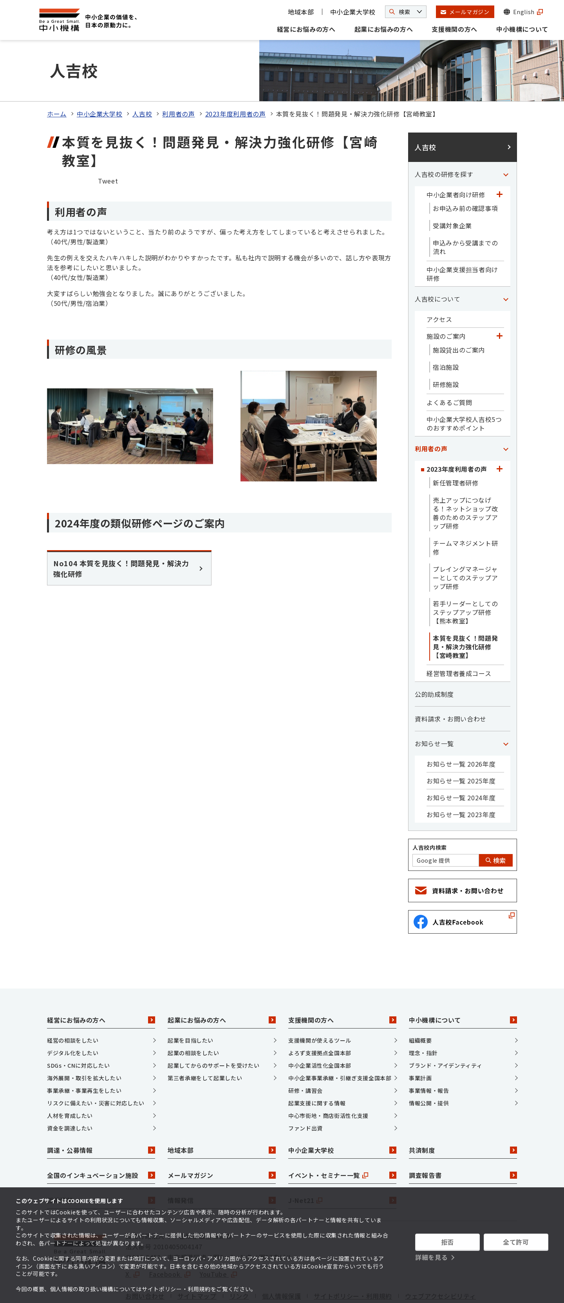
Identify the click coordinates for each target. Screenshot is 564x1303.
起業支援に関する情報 (316, 1064)
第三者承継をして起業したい (205, 1039)
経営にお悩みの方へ (306, 29)
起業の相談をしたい (193, 1014)
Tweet (108, 141)
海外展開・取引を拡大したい (84, 1039)
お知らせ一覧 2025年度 (461, 741)
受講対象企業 (452, 186)
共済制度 (463, 1111)
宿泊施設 (446, 328)
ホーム (57, 74)
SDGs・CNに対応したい (78, 1026)
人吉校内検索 (429, 808)
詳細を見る (431, 1257)
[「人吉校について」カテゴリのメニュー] (505, 259)
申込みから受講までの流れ (465, 208)
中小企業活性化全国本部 (319, 1026)
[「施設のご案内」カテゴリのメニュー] (499, 297)
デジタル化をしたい (73, 1014)
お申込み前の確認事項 (465, 169)
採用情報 (101, 1161)
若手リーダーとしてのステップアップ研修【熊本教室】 (465, 573)
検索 (496, 821)
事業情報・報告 (429, 1051)
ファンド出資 (305, 1089)
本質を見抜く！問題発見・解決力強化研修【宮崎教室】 (465, 607)
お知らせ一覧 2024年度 (461, 758)
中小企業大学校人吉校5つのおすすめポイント (464, 384)
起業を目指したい (190, 1001)
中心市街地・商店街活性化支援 (328, 1076)
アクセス (439, 280)
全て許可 (516, 1242)
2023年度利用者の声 (235, 74)
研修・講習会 (305, 1051)
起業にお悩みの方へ (383, 29)
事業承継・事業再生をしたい (84, 1051)
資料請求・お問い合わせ (450, 679)
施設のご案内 (446, 297)
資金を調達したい (70, 1089)
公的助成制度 (434, 655)
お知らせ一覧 (434, 704)
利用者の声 (178, 74)
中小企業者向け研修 (456, 155)
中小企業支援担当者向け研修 (462, 234)
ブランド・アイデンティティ (445, 1026)
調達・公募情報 (101, 1111)
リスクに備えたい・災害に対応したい (96, 1064)
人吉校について (437, 259)
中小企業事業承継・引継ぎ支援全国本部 (340, 1039)
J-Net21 (342, 1161)
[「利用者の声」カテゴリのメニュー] (505, 409)
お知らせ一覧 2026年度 (461, 724)
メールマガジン (222, 1136)
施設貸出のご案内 (459, 310)
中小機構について (522, 29)
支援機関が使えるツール (319, 1001)
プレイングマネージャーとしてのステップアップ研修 (465, 538)
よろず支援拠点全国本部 (319, 1014)
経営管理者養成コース (459, 634)
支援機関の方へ (454, 29)
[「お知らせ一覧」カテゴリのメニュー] (505, 704)
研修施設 (446, 345)
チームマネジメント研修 (465, 508)
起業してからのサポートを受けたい (213, 1026)
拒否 (447, 1242)
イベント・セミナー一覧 (342, 1136)
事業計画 (420, 1039)
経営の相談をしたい (73, 1001)
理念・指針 (423, 1014)
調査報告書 (463, 1136)
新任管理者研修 (455, 443)
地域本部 (301, 12)
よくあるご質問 (449, 363)
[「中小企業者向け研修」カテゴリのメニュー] (499, 155)
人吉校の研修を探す (444, 135)
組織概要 (420, 1001)
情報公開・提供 (429, 1064)
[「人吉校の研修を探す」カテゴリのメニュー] (505, 135)
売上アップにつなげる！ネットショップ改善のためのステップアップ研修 (465, 473)
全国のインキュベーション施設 (101, 1136)
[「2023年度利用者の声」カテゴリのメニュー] (499, 429)
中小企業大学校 (353, 12)
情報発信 (222, 1161)
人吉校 (142, 74)
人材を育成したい (70, 1076)
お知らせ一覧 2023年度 (461, 775)
